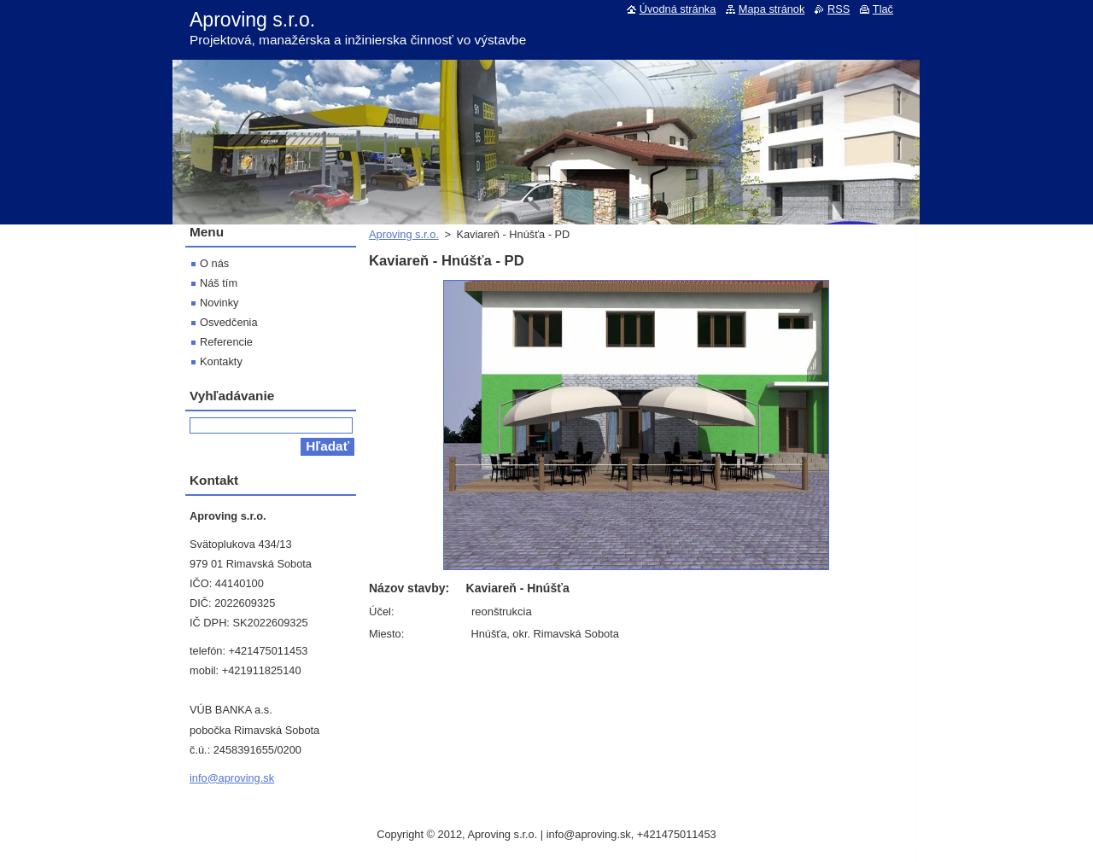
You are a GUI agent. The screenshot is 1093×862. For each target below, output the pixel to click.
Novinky (219, 302)
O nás (214, 263)
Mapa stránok (772, 9)
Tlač (883, 9)
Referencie (226, 341)
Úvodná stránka (678, 9)
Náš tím (218, 283)
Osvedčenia (229, 322)
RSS (838, 9)
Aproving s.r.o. (404, 234)
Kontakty (221, 361)
